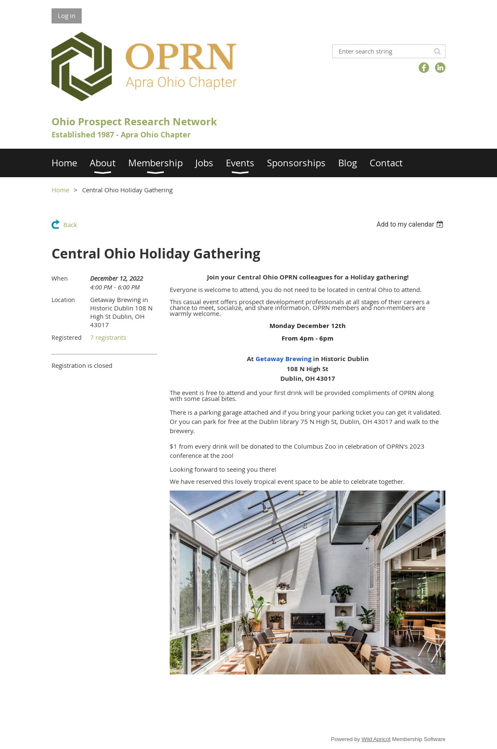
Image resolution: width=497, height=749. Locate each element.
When (60, 278)
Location (63, 300)
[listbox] (410, 224)
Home (60, 190)
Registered (67, 337)
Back (70, 224)
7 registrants (108, 337)
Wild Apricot (376, 739)
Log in (66, 15)
